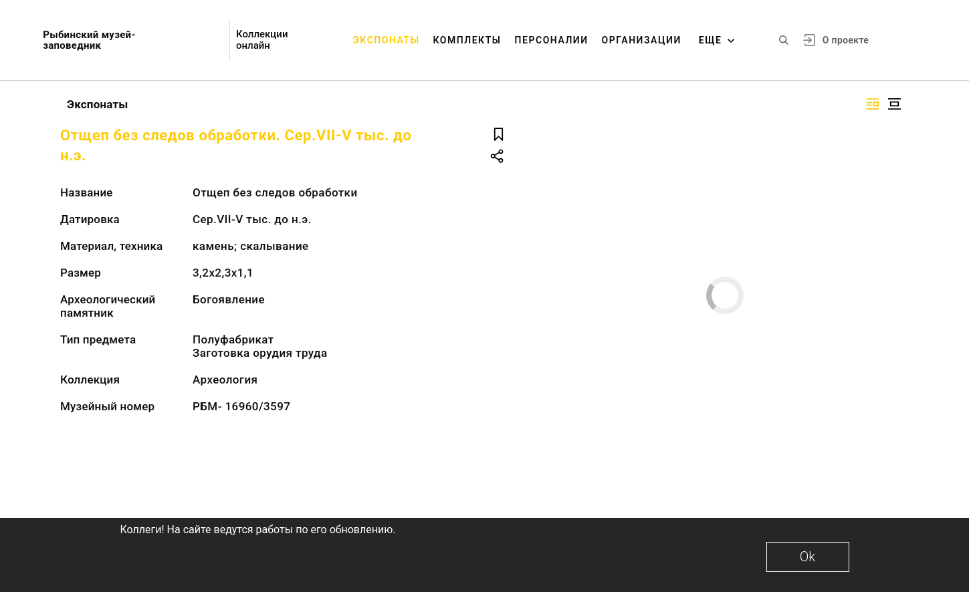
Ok (807, 557)
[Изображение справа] (872, 104)
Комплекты (467, 40)
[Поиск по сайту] (783, 40)
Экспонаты (386, 40)
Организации (641, 40)
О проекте (846, 40)
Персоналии (551, 40)
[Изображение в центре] (894, 104)
